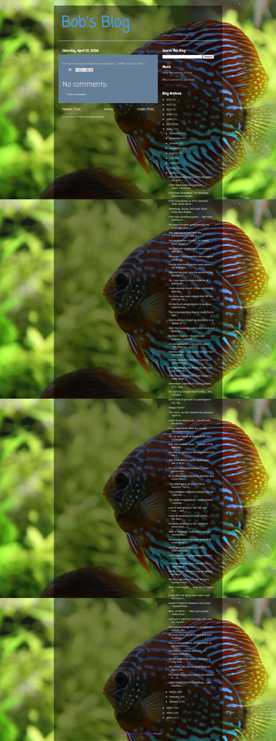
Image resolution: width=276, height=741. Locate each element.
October (174, 143)
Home (109, 109)
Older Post (145, 109)
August (173, 153)
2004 (169, 712)
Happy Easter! (177, 407)
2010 (169, 109)
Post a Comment (76, 94)
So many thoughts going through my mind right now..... (189, 226)
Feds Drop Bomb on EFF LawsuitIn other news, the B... (188, 202)
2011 (169, 104)
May (172, 167)
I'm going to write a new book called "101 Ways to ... (188, 345)
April (172, 172)
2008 (169, 119)
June (172, 163)
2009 (169, 114)
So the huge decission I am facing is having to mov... (189, 581)
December (175, 133)
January (174, 701)
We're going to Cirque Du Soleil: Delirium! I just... (186, 549)
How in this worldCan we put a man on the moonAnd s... (190, 644)
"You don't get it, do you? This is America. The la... (186, 485)
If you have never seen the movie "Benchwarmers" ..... (187, 430)
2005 (169, 707)
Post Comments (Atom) (91, 116)
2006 (169, 129)
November (175, 138)
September (175, 148)
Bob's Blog (95, 23)
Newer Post (71, 109)
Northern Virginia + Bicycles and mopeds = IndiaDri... (187, 337)
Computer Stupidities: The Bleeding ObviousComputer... (188, 194)
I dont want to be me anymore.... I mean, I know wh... (187, 186)
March (173, 692)
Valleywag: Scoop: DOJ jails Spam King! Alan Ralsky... (188, 210)
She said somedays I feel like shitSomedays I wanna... (185, 234)
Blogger (158, 733)
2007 (169, 124)
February (174, 696)
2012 (169, 99)
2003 (169, 717)
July (172, 158)
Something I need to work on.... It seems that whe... (187, 652)
